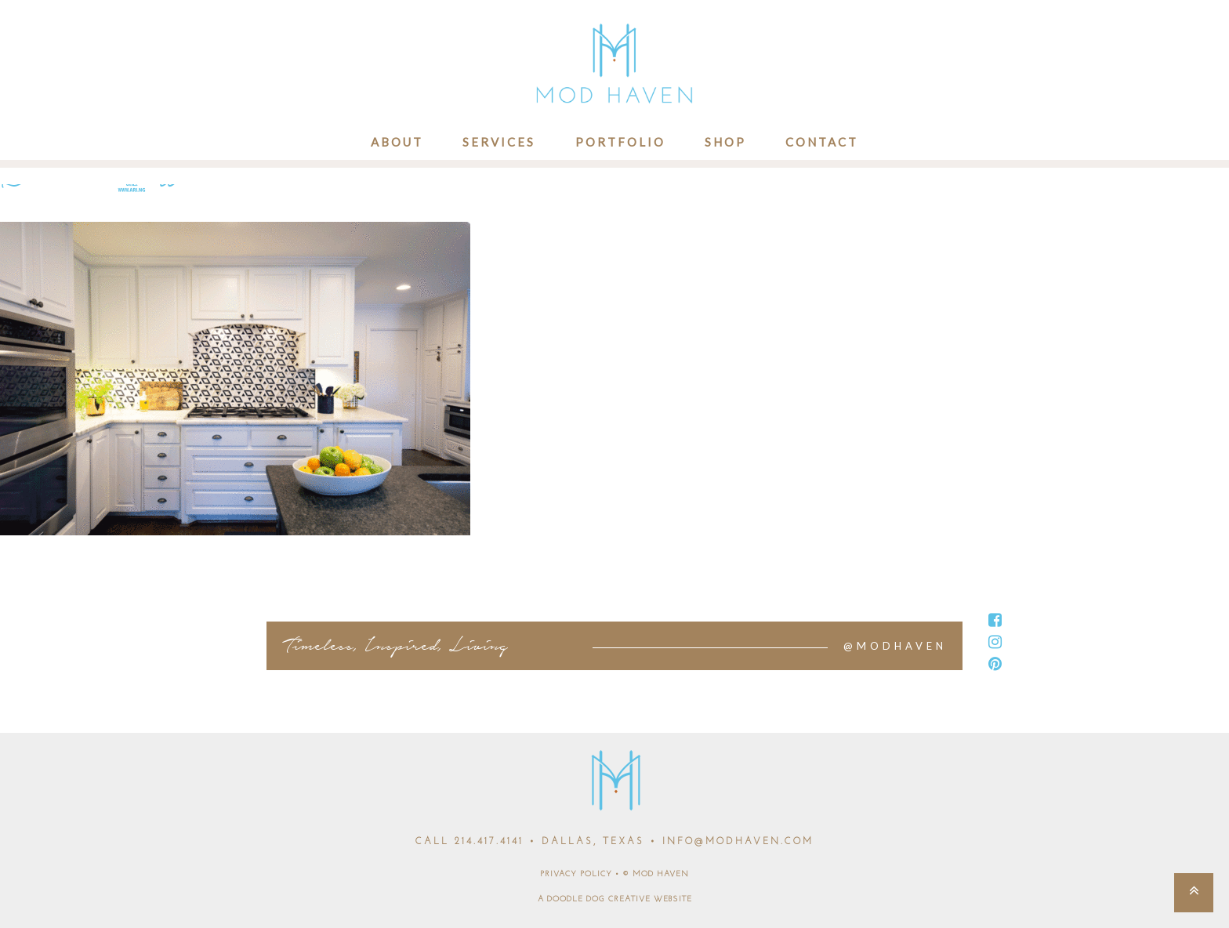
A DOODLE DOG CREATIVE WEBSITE (615, 899)
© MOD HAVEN (655, 874)
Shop (725, 142)
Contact (821, 142)
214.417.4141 (489, 841)
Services (498, 142)
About (397, 142)
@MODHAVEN (895, 646)
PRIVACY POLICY (576, 874)
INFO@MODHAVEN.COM (738, 841)
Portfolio (620, 142)
